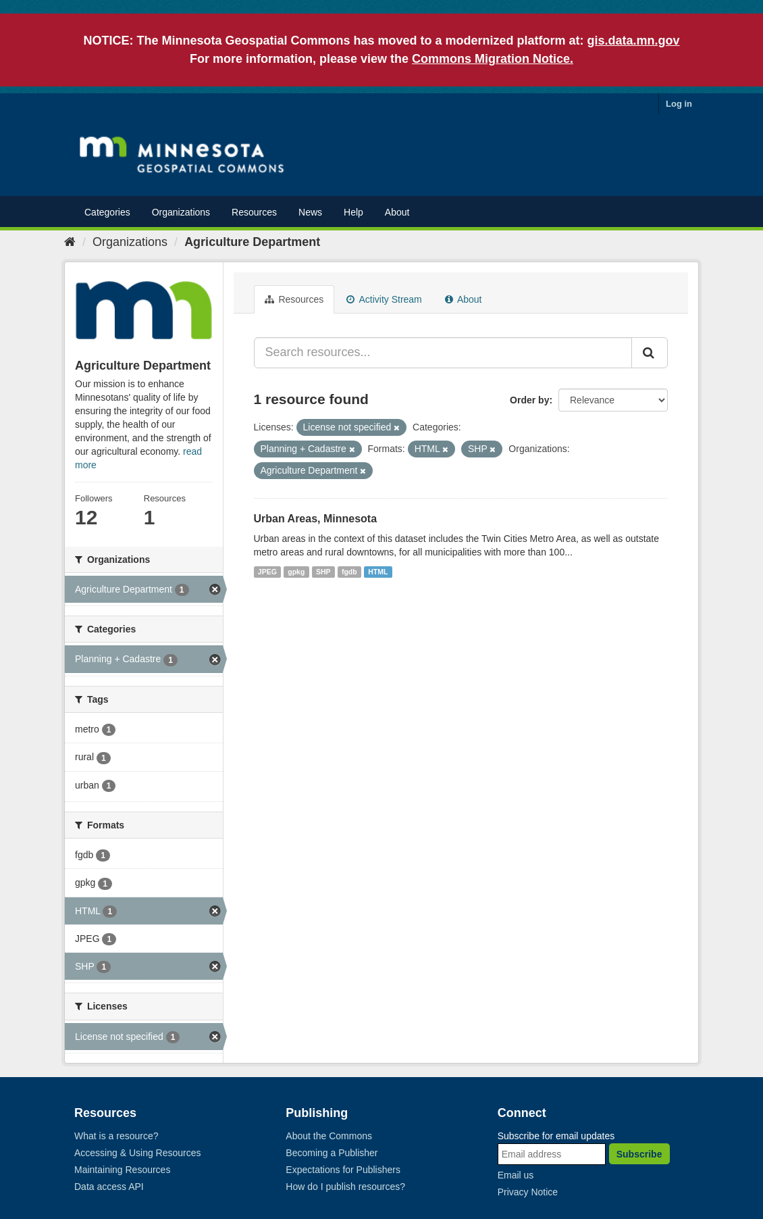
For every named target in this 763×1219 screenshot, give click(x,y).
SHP (323, 572)
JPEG (267, 572)
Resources (254, 212)
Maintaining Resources (122, 1169)
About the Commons (329, 1135)
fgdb (349, 572)
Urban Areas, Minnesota (315, 518)
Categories (107, 212)
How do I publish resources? (345, 1186)
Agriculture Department (252, 242)
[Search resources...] (443, 352)
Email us (516, 1175)
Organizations (181, 212)
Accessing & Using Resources (137, 1152)
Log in (679, 104)
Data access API (109, 1186)
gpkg (296, 572)
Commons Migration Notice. (492, 59)
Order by (529, 400)
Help (353, 212)
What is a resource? (116, 1135)
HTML (378, 572)
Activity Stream (383, 299)
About (397, 212)
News (310, 212)
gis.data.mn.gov (633, 40)
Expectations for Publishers (343, 1169)
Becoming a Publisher (331, 1152)
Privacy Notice (528, 1192)
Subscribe (639, 1154)
